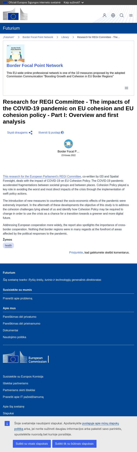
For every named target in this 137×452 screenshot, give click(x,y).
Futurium (11, 28)
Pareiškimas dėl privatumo (19, 316)
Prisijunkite (76, 252)
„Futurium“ (8, 37)
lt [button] (113, 15)
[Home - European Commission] (29, 358)
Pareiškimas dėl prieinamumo (21, 323)
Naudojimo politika (14, 337)
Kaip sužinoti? (74, 2)
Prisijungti (104, 15)
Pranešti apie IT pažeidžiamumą (23, 396)
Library (65, 37)
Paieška (122, 15)
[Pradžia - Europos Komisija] (15, 14)
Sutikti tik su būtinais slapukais (74, 443)
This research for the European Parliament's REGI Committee (42, 176)
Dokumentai (10, 330)
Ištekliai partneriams (15, 383)
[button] (19, 133)
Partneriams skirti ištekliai (19, 390)
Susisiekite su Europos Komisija (23, 376)
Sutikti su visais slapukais (32, 443)
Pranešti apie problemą (17, 298)
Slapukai (8, 413)
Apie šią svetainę (13, 406)
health (8, 245)
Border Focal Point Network (38, 37)
